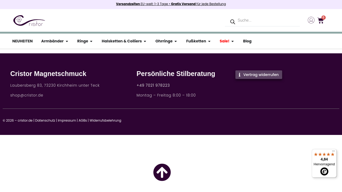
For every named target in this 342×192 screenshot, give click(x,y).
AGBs (83, 120)
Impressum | (68, 120)
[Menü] (333, 152)
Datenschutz (45, 120)
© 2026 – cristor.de (18, 120)
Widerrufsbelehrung (105, 120)
